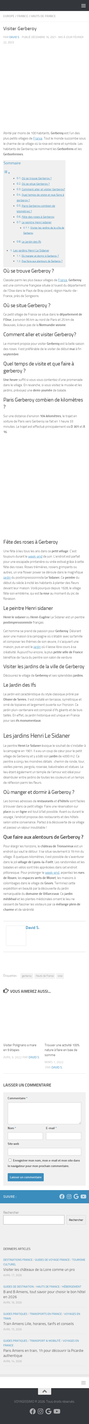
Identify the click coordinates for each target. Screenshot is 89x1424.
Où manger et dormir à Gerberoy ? (40, 255)
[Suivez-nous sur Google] (76, 1196)
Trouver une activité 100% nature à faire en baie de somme (62, 1050)
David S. (14, 37)
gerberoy (27, 975)
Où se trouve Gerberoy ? (37, 178)
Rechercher (11, 1213)
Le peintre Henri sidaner (37, 222)
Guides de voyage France (52, 1259)
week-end (35, 556)
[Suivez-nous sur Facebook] (62, 1196)
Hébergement (71, 1286)
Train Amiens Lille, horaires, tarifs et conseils (38, 1323)
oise (60, 975)
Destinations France (18, 1259)
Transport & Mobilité (45, 1340)
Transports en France (46, 1314)
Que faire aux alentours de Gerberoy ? (42, 261)
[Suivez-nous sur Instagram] (69, 1196)
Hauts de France (43, 16)
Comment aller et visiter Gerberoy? (43, 189)
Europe (9, 16)
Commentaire (17, 1098)
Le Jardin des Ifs (31, 241)
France (22, 16)
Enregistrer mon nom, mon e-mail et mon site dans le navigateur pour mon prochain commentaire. (44, 1163)
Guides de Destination (18, 1286)
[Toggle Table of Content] (7, 173)
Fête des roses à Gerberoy (38, 216)
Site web (13, 1144)
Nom (12, 1128)
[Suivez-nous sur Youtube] (83, 1196)
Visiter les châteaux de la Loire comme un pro (39, 1269)
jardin (7, 578)
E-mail (51, 1128)
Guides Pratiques (15, 1314)
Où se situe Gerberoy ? (36, 183)
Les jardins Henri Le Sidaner (31, 250)
